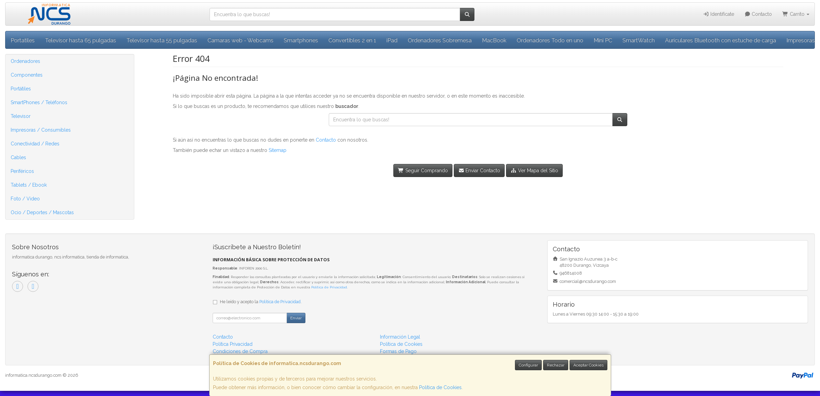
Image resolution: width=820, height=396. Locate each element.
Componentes (27, 75)
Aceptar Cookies (588, 365)
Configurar (528, 365)
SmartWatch (638, 40)
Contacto (758, 14)
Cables (18, 157)
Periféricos (22, 171)
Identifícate (718, 14)
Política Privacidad (232, 344)
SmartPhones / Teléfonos (39, 102)
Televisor (21, 116)
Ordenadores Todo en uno (550, 40)
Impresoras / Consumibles (41, 130)
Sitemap (278, 150)
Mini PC (603, 40)
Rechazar (555, 365)
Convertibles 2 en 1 (352, 40)
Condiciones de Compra (240, 351)
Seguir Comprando (423, 170)
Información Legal (400, 337)
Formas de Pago (398, 351)
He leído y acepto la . (261, 301)
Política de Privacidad (329, 287)
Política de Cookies (440, 387)
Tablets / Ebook (29, 185)
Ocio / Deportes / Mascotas (42, 212)
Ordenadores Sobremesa (440, 40)
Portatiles (23, 40)
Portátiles (21, 88)
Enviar (296, 318)
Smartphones (301, 40)
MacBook (494, 40)
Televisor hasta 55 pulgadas (161, 40)
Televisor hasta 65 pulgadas (80, 40)
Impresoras (800, 40)
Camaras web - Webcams (240, 40)
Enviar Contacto (479, 170)
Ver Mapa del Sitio (534, 170)
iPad (391, 40)
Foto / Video (25, 198)
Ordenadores (25, 61)
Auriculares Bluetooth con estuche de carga (720, 40)
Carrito (795, 14)
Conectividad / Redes (35, 143)
